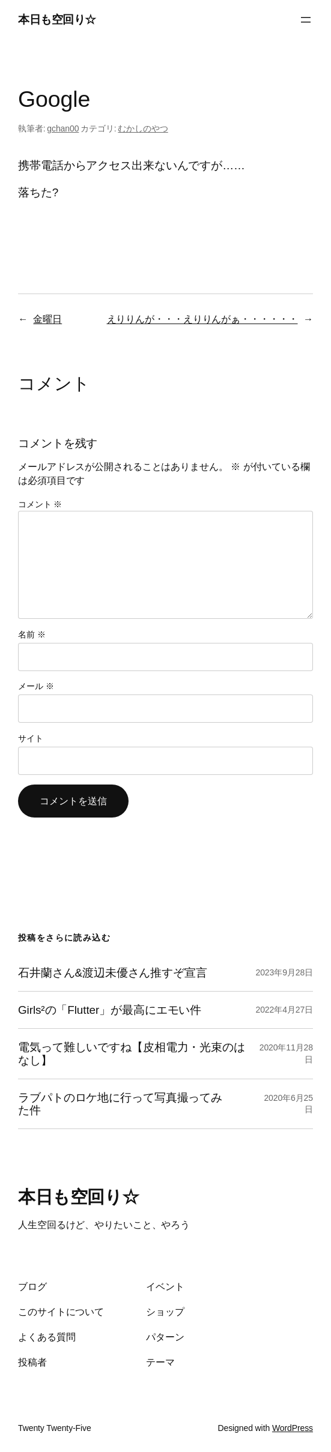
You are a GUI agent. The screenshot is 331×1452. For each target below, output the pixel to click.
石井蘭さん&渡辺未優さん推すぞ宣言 (112, 972)
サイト (30, 738)
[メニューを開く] (306, 20)
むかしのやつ (143, 128)
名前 (32, 634)
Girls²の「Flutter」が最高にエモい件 (109, 1010)
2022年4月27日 (284, 1009)
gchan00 (63, 128)
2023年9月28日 (284, 972)
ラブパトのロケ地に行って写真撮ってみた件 (120, 1103)
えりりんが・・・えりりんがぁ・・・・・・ (202, 318)
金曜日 (47, 318)
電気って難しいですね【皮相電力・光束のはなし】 (131, 1053)
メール (35, 686)
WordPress (292, 1428)
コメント (40, 504)
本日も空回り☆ (57, 19)
